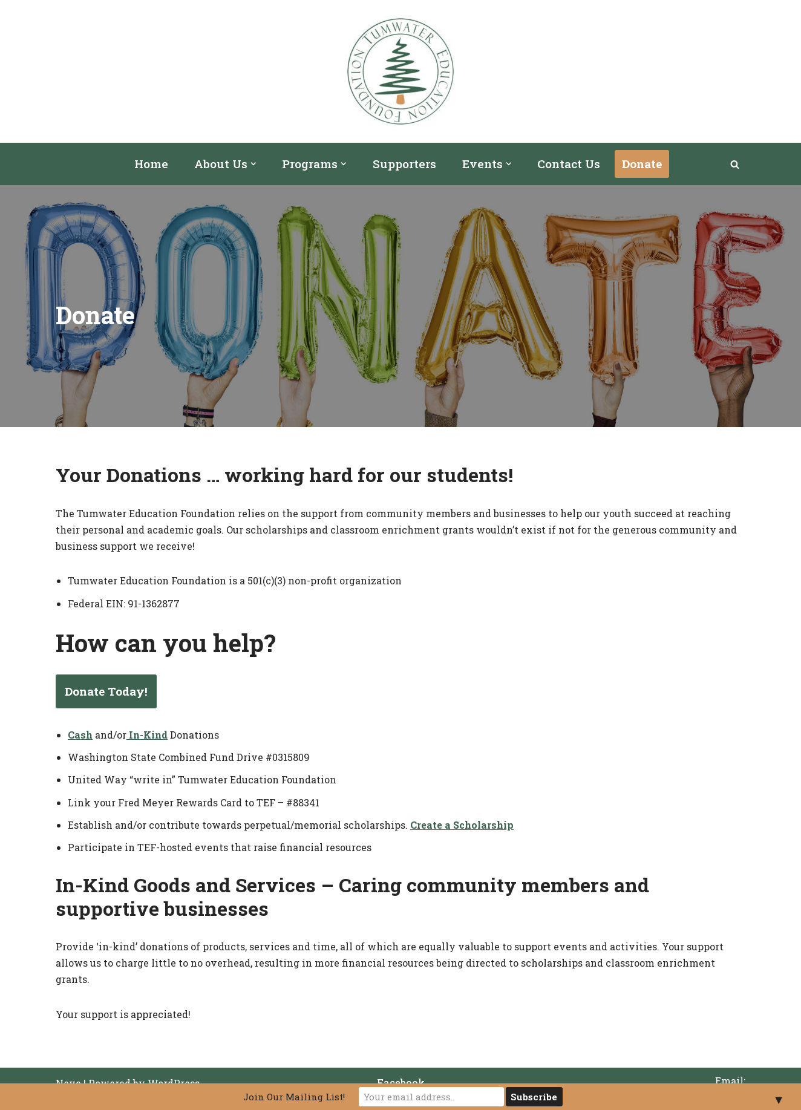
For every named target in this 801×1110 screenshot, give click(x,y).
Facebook (401, 1082)
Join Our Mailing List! (294, 1097)
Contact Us (568, 163)
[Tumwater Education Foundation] (400, 71)
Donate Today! (106, 691)
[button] (253, 164)
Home (151, 163)
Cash (80, 734)
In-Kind (148, 734)
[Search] (734, 164)
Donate (642, 163)
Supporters (404, 163)
